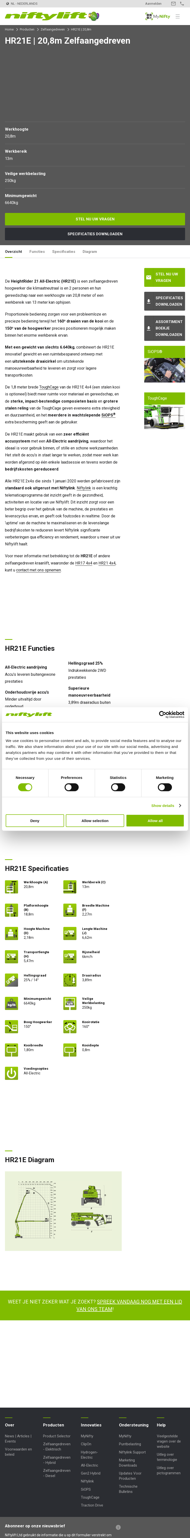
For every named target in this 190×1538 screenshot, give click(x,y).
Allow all (155, 820)
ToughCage (49, 387)
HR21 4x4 (107, 563)
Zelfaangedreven (53, 29)
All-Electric (89, 1465)
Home (9, 29)
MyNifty (157, 16)
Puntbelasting (130, 1444)
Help (161, 1424)
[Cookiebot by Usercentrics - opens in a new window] (162, 714)
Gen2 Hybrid (90, 1473)
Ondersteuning (133, 1424)
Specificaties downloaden (95, 234)
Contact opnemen (173, 3)
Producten (27, 29)
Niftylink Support (132, 1452)
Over (9, 1424)
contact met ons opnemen (38, 570)
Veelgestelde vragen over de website (169, 1441)
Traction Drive (92, 1505)
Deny (34, 820)
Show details (162, 805)
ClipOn (86, 1444)
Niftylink (84, 488)
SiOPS (108, 415)
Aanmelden (153, 3)
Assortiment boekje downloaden (169, 328)
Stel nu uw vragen (95, 219)
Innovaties (91, 1424)
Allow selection (94, 820)
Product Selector (57, 1436)
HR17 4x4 (83, 563)
